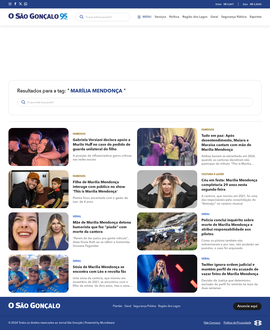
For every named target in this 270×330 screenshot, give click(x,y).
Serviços (160, 16)
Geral (214, 16)
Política (174, 16)
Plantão (117, 306)
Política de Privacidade (237, 323)
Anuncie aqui (247, 306)
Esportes (256, 16)
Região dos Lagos (194, 16)
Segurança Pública (234, 16)
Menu (144, 16)
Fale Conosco (212, 323)
